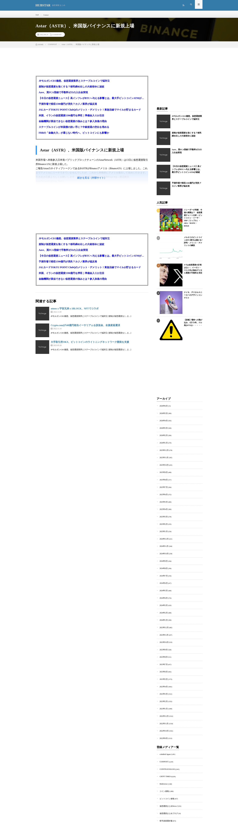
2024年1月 (163, 611)
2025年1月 (163, 527)
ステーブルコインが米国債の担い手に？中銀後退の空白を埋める (74, 129)
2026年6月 (163, 408)
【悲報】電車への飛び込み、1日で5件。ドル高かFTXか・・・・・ (192, 324)
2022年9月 (163, 723)
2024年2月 (163, 604)
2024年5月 (163, 583)
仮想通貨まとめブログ (167, 794)
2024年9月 (163, 555)
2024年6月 (163, 576)
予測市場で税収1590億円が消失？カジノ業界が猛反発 (68, 106)
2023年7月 (163, 653)
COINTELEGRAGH (166, 752)
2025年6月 (163, 492)
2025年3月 (163, 513)
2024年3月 (163, 597)
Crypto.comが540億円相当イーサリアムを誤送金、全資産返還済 (85, 327)
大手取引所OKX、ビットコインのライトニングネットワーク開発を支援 (90, 344)
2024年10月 (163, 548)
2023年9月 (163, 639)
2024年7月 (163, 569)
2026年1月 (163, 443)
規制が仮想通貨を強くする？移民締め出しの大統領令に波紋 (71, 88)
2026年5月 (163, 415)
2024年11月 (163, 541)
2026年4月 (163, 422)
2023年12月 (163, 618)
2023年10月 (163, 632)
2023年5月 (163, 667)
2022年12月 (163, 702)
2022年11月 (163, 709)
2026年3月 (163, 429)
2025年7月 (163, 485)
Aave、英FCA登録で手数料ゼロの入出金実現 (63, 94)
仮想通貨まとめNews (167, 787)
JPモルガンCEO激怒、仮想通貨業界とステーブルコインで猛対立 (74, 83)
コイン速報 (163, 773)
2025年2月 (163, 520)
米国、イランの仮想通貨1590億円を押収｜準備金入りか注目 (71, 117)
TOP (37, 15)
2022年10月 (163, 716)
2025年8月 (163, 478)
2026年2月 (163, 436)
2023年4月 (163, 674)
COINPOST (57, 37)
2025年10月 (163, 464)
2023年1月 (163, 695)
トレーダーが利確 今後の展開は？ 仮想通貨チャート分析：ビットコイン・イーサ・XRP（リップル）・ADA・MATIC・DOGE (193, 216)
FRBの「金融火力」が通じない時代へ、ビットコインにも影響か (74, 135)
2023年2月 (163, 688)
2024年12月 (163, 534)
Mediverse (163, 766)
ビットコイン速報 (166, 780)
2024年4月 (163, 590)
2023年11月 (163, 625)
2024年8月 (163, 562)
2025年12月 (163, 450)
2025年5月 (163, 499)
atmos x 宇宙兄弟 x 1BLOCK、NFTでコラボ (75, 310)
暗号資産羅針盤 (165, 801)
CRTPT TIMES (164, 759)
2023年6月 (163, 660)
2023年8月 (163, 646)
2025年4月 (163, 506)
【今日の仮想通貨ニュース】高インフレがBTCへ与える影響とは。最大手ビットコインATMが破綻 (92, 100)
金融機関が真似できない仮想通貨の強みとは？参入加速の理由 (73, 123)
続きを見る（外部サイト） (91, 180)
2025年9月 (163, 471)
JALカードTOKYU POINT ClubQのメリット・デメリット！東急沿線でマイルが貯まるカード (90, 112)
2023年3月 (163, 681)
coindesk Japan (164, 738)
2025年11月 (163, 457)
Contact (45, 15)
